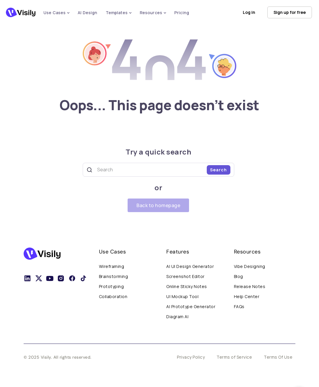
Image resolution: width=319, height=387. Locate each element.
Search (218, 170)
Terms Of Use (278, 357)
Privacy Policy (191, 357)
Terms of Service (234, 357)
